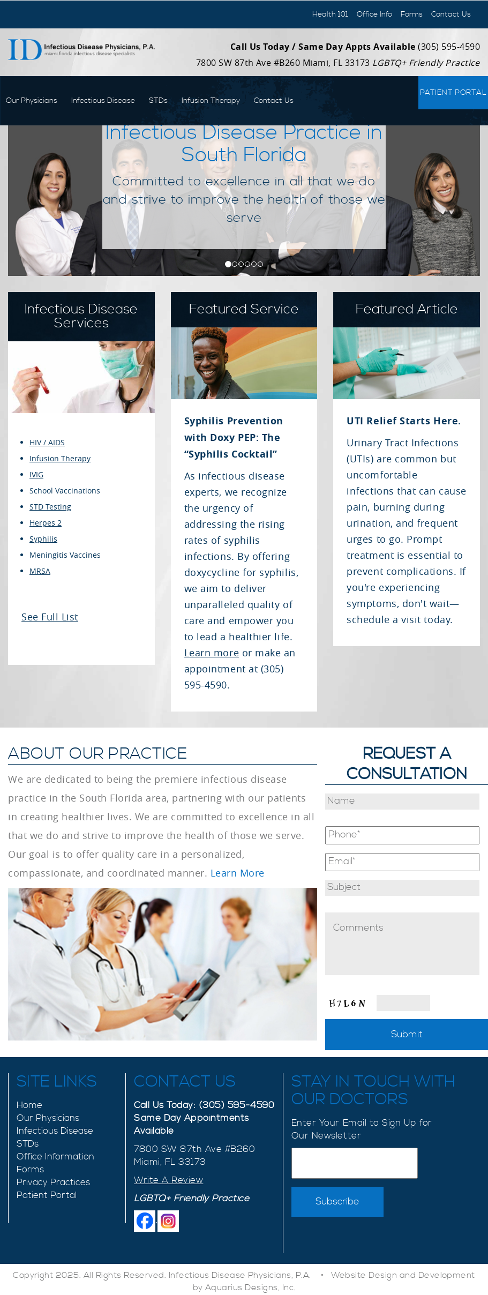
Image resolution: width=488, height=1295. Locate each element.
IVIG (36, 474)
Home (29, 1105)
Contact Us (451, 14)
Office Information (55, 1157)
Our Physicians (31, 101)
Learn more (211, 652)
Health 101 (330, 14)
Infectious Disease (103, 101)
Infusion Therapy (211, 101)
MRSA (39, 571)
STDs (158, 101)
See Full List (49, 616)
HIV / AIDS (47, 442)
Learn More (238, 872)
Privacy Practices (53, 1182)
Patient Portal (453, 93)
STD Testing (50, 506)
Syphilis (43, 539)
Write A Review (168, 1180)
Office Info (374, 14)
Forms (412, 14)
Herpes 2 (45, 523)
